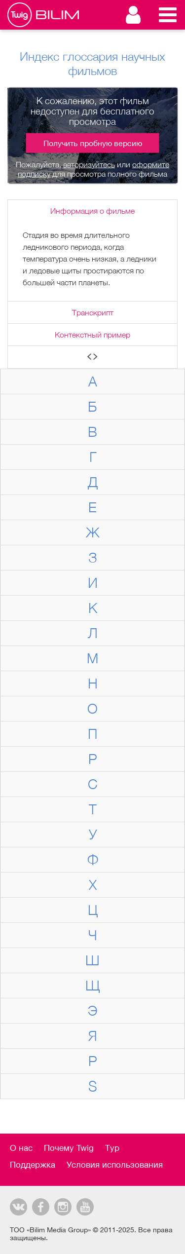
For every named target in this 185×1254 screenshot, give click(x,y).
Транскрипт (92, 312)
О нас (21, 1148)
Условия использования (115, 1165)
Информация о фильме (92, 210)
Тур (112, 1148)
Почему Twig (69, 1148)
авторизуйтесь (89, 163)
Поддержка (32, 1165)
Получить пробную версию (92, 142)
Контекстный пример (92, 334)
